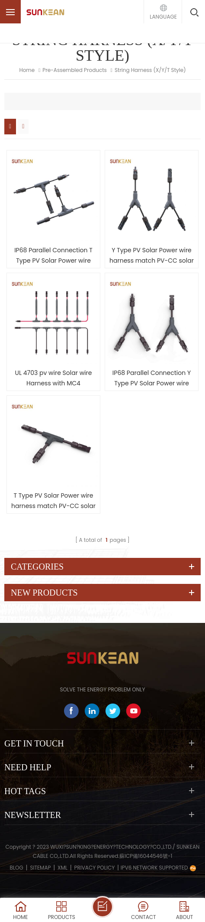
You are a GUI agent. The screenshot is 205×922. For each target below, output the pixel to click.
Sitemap (40, 867)
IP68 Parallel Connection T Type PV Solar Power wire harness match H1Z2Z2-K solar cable (53, 256)
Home (27, 70)
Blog (16, 867)
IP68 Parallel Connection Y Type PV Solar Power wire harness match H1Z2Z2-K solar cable (151, 378)
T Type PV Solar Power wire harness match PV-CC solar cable (53, 501)
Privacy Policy (94, 867)
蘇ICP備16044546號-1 (145, 856)
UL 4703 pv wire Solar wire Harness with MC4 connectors (53, 378)
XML (62, 867)
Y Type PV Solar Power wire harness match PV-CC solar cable (151, 256)
